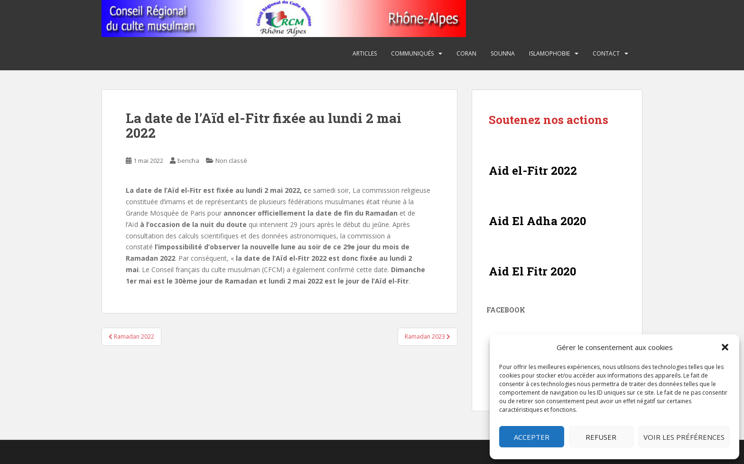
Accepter (531, 437)
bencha (188, 160)
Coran (466, 53)
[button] (725, 347)
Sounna (503, 53)
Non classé (231, 160)
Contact (606, 53)
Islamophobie (549, 53)
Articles (365, 53)
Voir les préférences (684, 437)
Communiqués (412, 53)
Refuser (601, 437)
